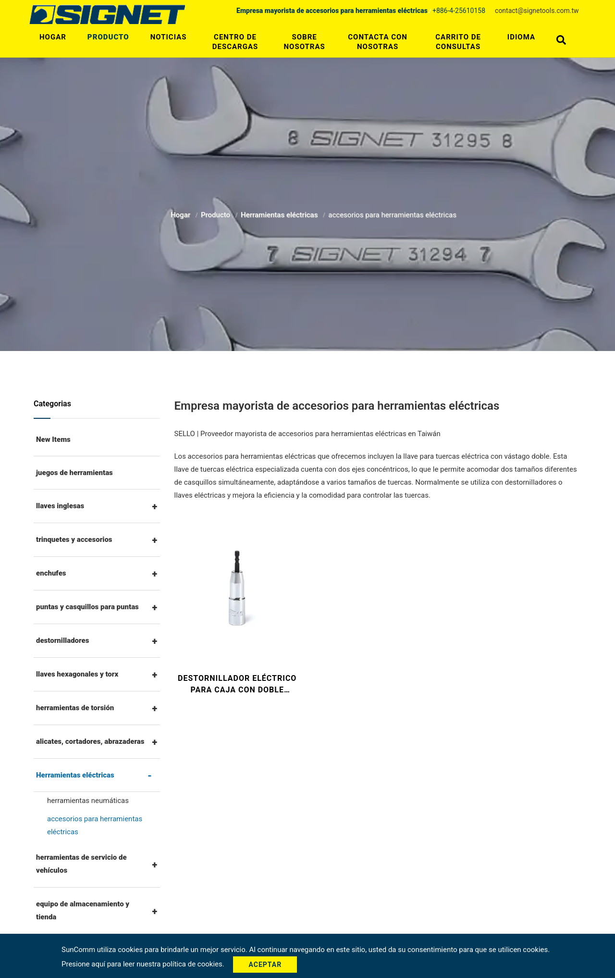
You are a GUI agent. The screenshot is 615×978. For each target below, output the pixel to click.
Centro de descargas (235, 42)
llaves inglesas (60, 506)
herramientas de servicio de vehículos (81, 864)
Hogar (52, 37)
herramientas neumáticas (88, 800)
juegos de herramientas (74, 472)
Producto (108, 37)
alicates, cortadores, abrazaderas (90, 741)
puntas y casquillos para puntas (87, 606)
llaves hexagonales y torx (77, 674)
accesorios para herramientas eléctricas (94, 825)
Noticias (168, 37)
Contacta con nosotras (377, 42)
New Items (53, 439)
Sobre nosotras (304, 42)
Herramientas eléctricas (280, 212)
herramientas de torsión (75, 707)
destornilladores (62, 640)
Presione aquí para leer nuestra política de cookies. (144, 964)
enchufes (51, 573)
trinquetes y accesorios (74, 539)
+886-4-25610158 (458, 10)
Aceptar (265, 964)
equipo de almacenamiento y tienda (82, 910)
